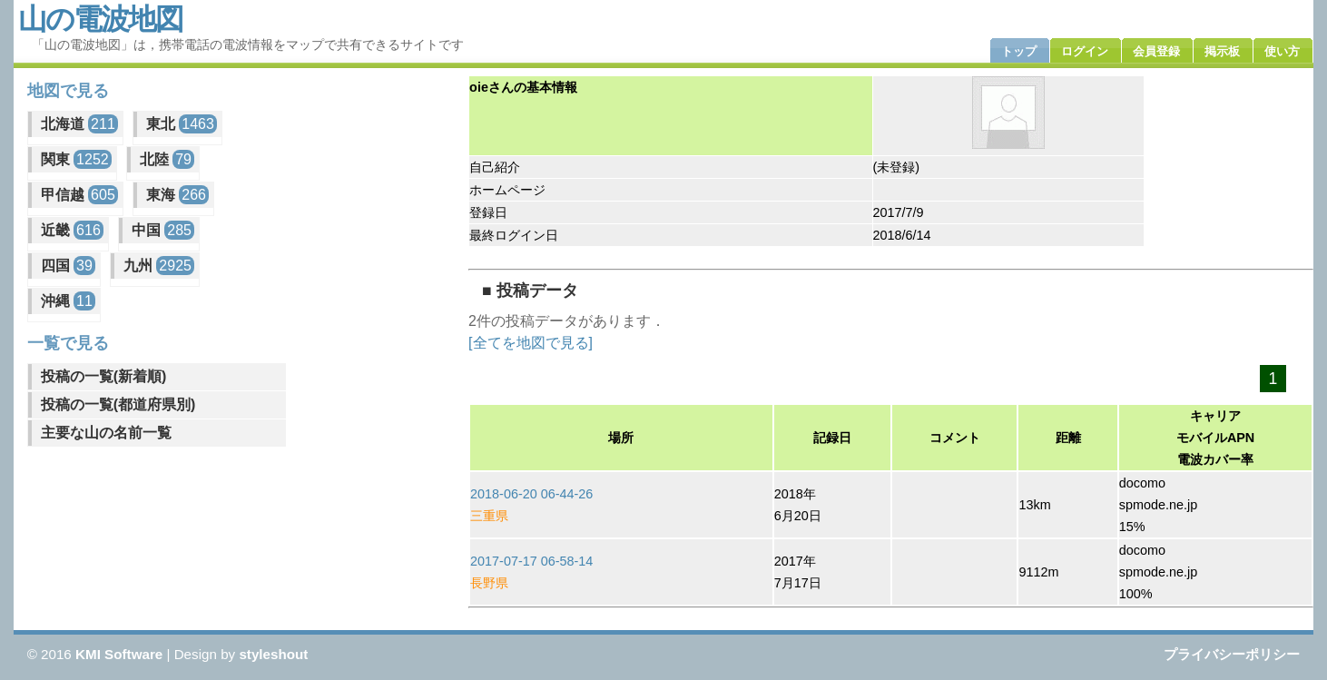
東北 (181, 123)
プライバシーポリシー (1232, 654)
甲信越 (79, 194)
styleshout (273, 654)
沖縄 (68, 300)
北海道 (79, 123)
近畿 (72, 230)
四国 (68, 265)
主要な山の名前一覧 (106, 432)
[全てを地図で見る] (530, 342)
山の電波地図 (100, 19)
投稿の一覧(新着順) (104, 376)
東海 (177, 194)
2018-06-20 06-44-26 (531, 494)
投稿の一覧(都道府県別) (118, 404)
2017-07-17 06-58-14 (531, 561)
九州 (158, 265)
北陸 (167, 159)
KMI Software (118, 654)
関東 (76, 159)
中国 (163, 230)
